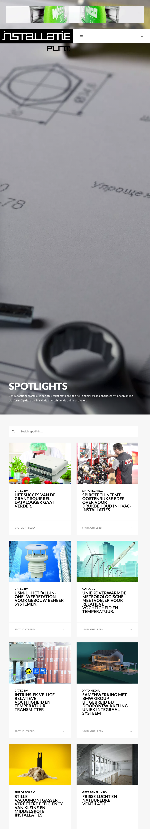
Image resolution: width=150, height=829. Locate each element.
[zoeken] (13, 431)
